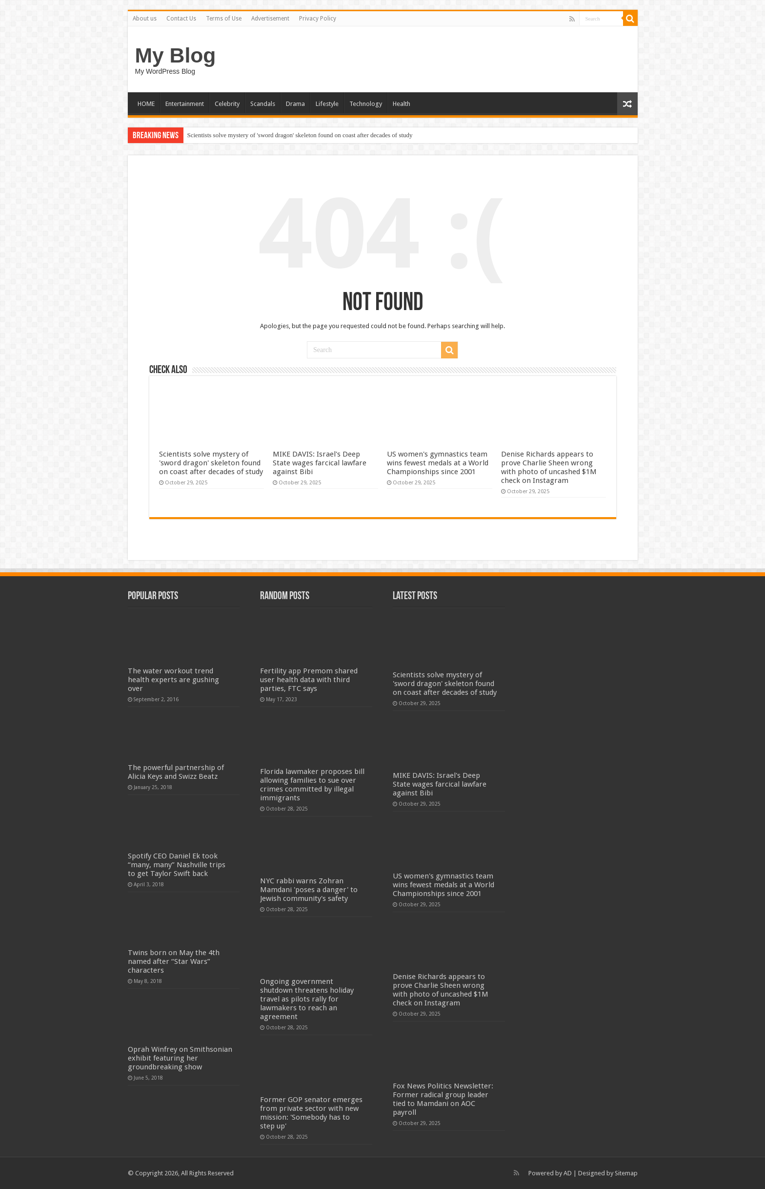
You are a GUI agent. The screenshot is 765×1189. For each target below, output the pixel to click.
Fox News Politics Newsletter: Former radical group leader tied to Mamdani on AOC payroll (443, 1099)
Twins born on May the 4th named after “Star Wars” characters (174, 961)
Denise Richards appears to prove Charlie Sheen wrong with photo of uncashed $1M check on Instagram (549, 467)
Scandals (262, 103)
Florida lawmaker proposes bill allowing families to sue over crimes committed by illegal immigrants (312, 784)
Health (401, 103)
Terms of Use (224, 18)
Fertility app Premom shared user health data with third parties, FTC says (309, 680)
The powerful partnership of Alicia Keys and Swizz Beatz (176, 772)
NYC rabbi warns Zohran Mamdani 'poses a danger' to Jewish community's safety (309, 889)
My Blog (175, 55)
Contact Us (181, 18)
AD (568, 1173)
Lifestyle (327, 103)
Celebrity (227, 103)
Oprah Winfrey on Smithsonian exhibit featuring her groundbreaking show (180, 1058)
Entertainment (184, 103)
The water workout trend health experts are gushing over (173, 680)
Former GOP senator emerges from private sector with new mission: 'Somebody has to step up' (311, 1112)
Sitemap (626, 1173)
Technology (365, 103)
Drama (295, 103)
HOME (146, 103)
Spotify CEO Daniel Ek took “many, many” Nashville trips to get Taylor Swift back (176, 865)
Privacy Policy (317, 18)
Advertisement (270, 18)
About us (145, 18)
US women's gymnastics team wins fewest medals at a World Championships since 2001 (437, 463)
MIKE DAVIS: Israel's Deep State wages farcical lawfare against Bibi (319, 463)
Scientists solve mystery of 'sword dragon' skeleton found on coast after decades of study (300, 135)
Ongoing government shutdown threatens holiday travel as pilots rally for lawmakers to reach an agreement (307, 999)
